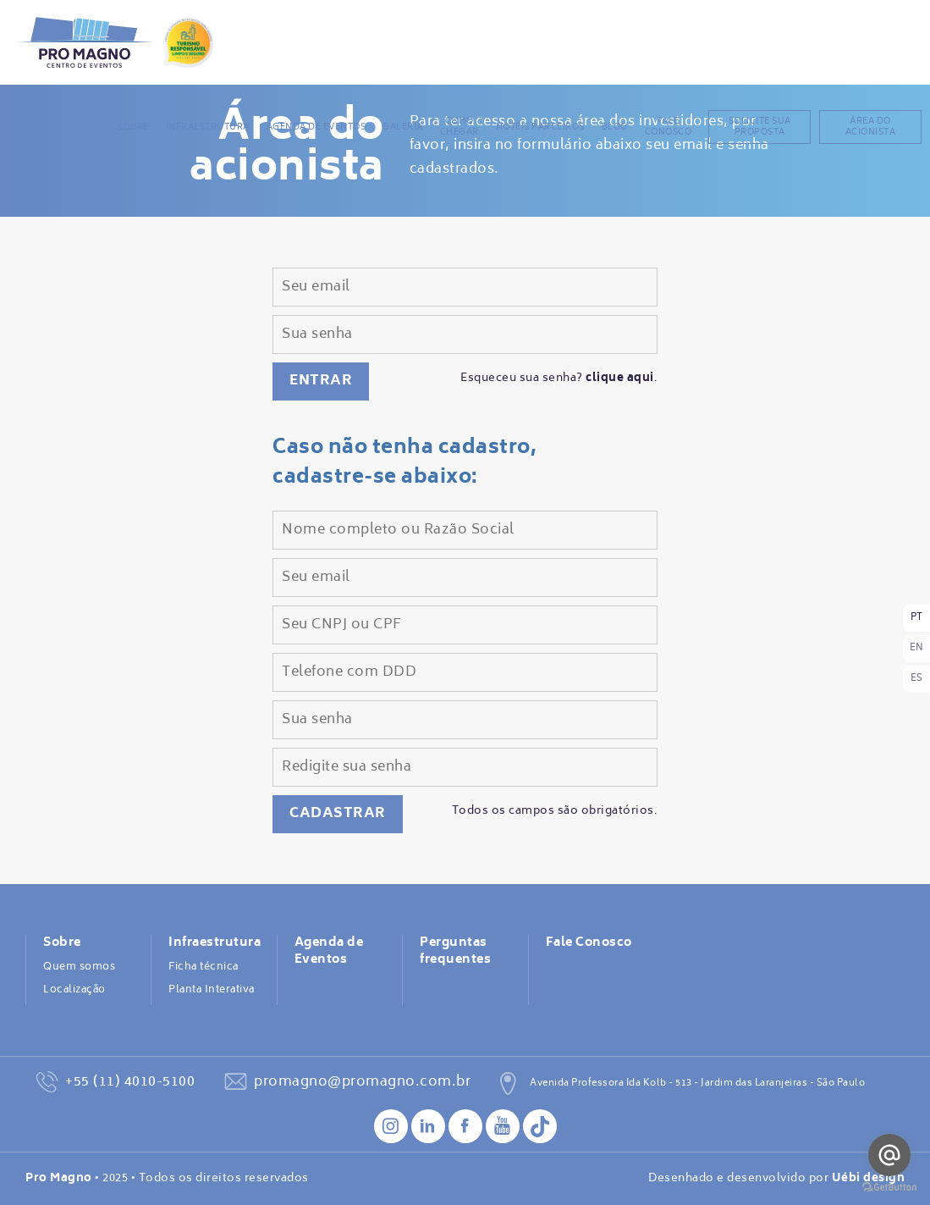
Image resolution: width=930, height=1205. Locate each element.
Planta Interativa (211, 989)
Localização (74, 989)
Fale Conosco (668, 126)
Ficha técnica (203, 967)
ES (917, 679)
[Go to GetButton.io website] (889, 1187)
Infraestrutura (208, 127)
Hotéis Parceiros (540, 127)
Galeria (402, 127)
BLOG (615, 127)
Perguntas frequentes (455, 952)
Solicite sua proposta (760, 126)
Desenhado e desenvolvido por (776, 1178)
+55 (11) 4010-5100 (130, 1082)
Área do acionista (870, 126)
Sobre (133, 127)
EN (917, 648)
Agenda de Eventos (316, 127)
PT (917, 618)
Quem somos (79, 967)
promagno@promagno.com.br (362, 1082)
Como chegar (459, 126)
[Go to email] (889, 1155)
